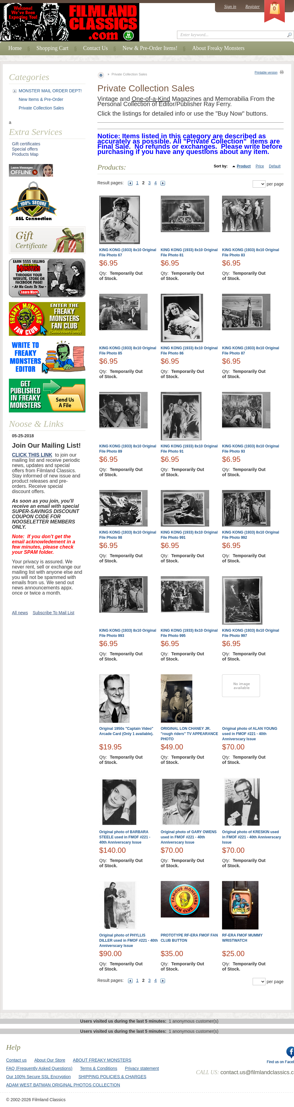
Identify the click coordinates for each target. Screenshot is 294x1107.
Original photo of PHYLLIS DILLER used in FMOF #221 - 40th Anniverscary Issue (128, 940)
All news (20, 612)
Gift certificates (26, 143)
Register (252, 6)
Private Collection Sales (41, 107)
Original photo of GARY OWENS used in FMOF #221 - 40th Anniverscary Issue (189, 837)
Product (244, 166)
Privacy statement (142, 1068)
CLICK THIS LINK (32, 455)
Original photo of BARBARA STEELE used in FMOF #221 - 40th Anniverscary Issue (124, 837)
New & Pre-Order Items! (150, 48)
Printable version (266, 72)
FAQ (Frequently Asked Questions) (39, 1068)
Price (260, 166)
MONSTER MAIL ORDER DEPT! (50, 90)
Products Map (25, 154)
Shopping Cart (52, 48)
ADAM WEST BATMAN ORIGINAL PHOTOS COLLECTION (63, 1084)
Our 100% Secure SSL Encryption (38, 1076)
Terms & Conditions (98, 1068)
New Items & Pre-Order (41, 99)
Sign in (230, 6)
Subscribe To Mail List (53, 612)
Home (15, 48)
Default (275, 166)
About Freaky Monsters (218, 48)
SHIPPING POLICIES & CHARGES (112, 1076)
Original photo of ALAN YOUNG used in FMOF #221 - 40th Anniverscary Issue (249, 733)
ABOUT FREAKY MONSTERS (102, 1060)
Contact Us (95, 48)
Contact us (16, 1060)
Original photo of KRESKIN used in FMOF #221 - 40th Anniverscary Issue (251, 837)
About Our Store (49, 1060)
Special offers (25, 149)
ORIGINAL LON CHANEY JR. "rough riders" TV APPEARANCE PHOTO (189, 733)
